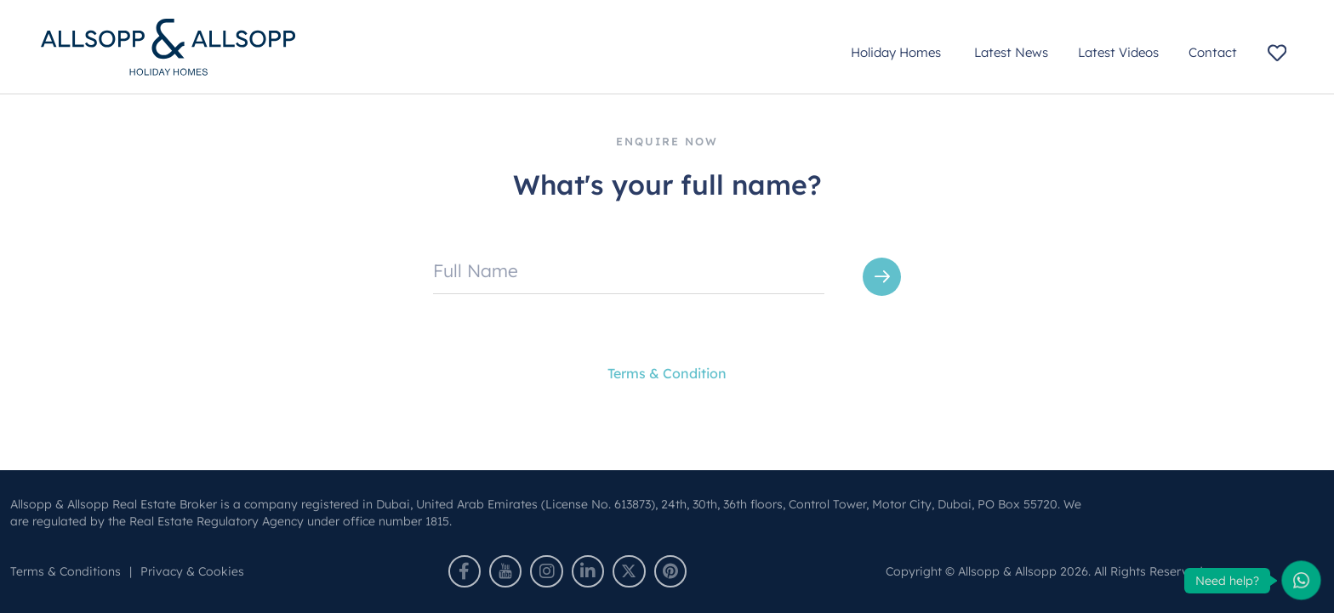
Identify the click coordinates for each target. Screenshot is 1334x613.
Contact (1213, 52)
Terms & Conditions (65, 571)
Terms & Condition (667, 373)
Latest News (1011, 52)
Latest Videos (1118, 52)
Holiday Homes (897, 52)
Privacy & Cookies (192, 571)
